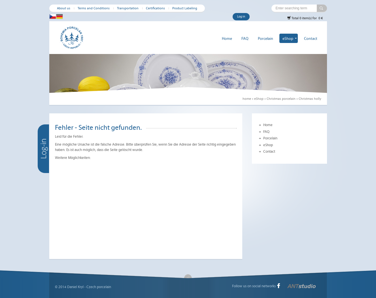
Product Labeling (184, 8)
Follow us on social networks (254, 286)
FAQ (244, 38)
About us (63, 8)
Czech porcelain (98, 287)
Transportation (128, 8)
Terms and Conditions (94, 8)
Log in (241, 16)
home (247, 99)
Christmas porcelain (281, 99)
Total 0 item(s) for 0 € (305, 18)
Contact (310, 38)
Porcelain (265, 38)
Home (227, 38)
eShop (287, 38)
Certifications (155, 8)
